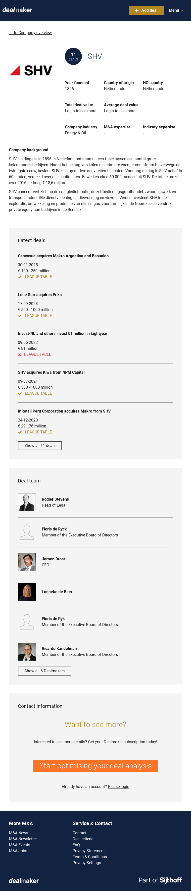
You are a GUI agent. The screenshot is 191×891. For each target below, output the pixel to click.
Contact (79, 833)
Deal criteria (83, 839)
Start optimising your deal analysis (95, 765)
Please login (118, 786)
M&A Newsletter (23, 839)
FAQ (76, 844)
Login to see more (80, 110)
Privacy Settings (87, 862)
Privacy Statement (89, 850)
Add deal (146, 10)
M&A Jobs (18, 850)
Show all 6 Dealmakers (44, 671)
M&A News (18, 833)
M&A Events (19, 844)
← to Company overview (30, 32)
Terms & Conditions (90, 856)
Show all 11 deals (39, 445)
